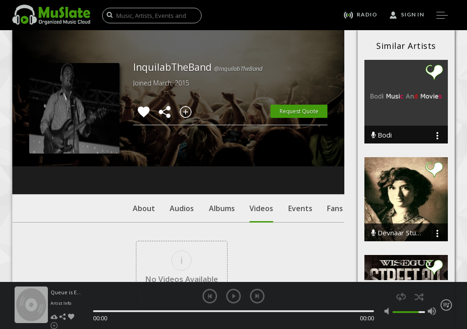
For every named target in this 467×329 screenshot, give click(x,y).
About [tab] (144, 153)
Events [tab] (300, 153)
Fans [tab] (335, 153)
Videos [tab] (261, 157)
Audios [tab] (182, 153)
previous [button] (209, 296)
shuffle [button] (419, 296)
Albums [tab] (222, 153)
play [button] (233, 296)
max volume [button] (431, 311)
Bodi (381, 135)
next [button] (257, 296)
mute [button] (388, 311)
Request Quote (299, 111)
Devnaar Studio (397, 233)
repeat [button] (401, 296)
